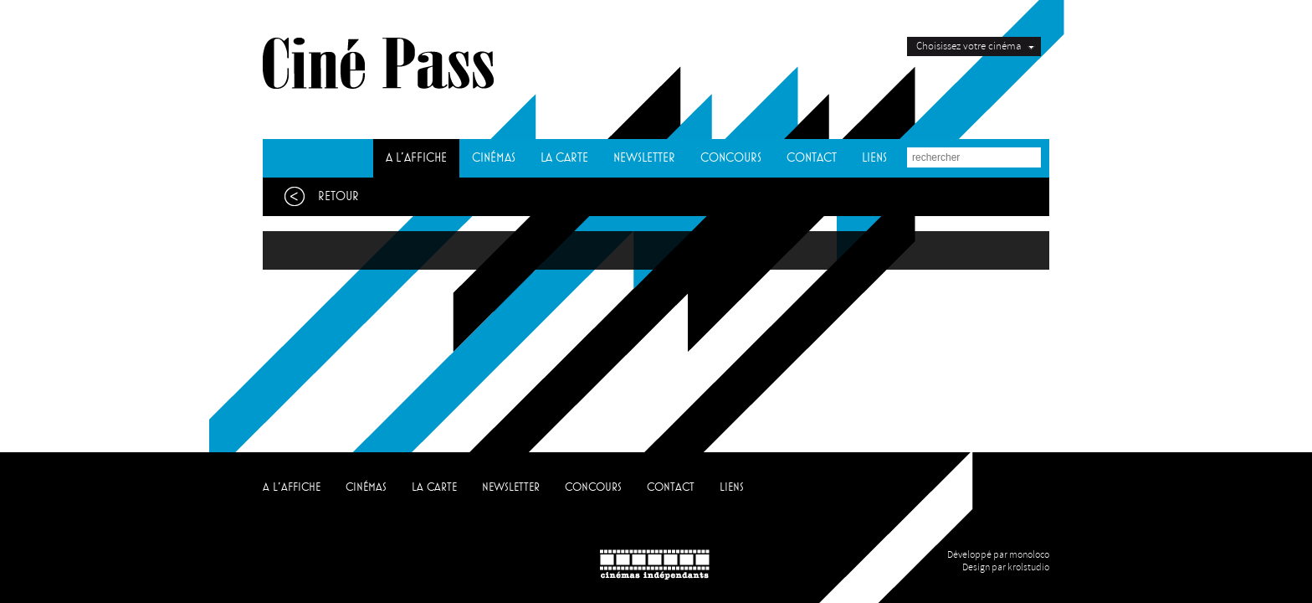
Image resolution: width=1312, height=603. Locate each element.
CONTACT (812, 158)
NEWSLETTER (644, 158)
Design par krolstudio (1005, 567)
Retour (317, 196)
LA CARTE (564, 158)
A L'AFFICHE (416, 158)
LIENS (874, 158)
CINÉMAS (493, 158)
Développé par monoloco (998, 555)
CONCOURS (730, 158)
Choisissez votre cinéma (968, 46)
